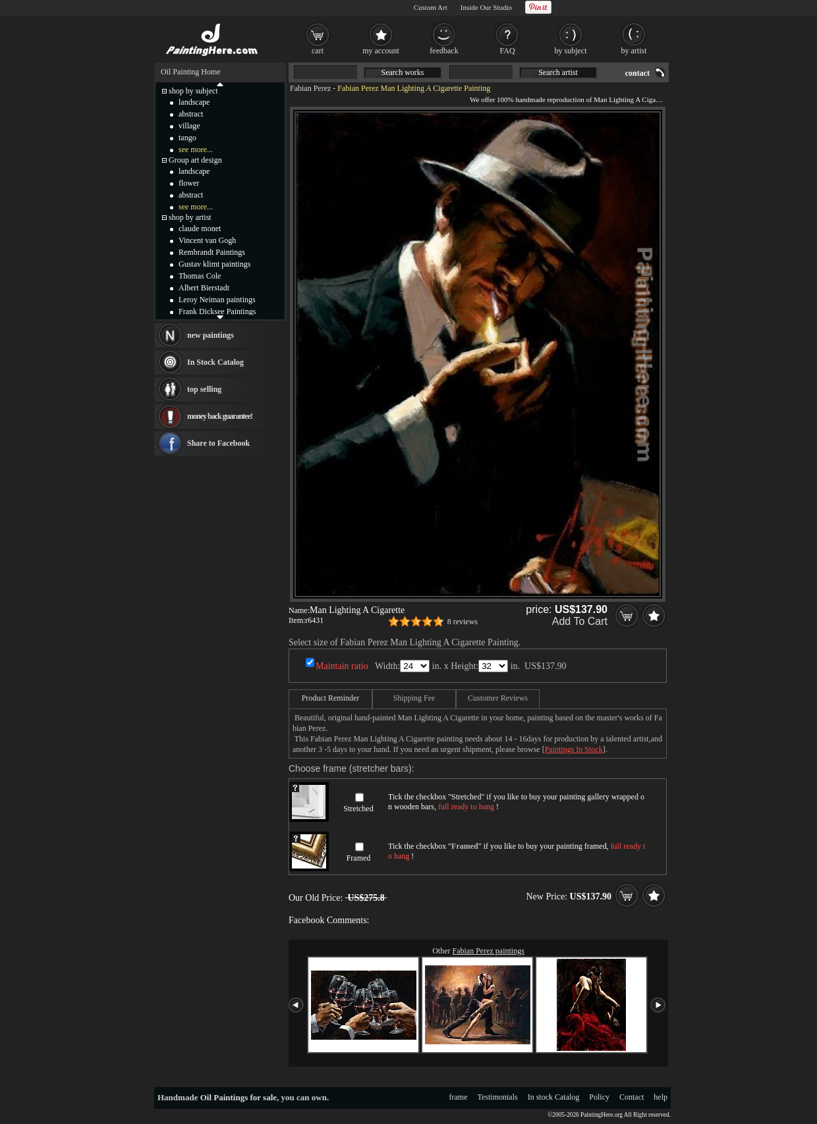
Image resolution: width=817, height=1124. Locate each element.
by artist (634, 50)
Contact (631, 1097)
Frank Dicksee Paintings (217, 311)
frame (458, 1097)
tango (187, 137)
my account (380, 50)
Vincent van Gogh (207, 240)
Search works (402, 72)
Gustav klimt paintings (214, 264)
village (189, 125)
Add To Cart (579, 621)
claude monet (200, 228)
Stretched (358, 808)
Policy (599, 1097)
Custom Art (430, 7)
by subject (571, 50)
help (660, 1097)
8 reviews (462, 621)
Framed (359, 858)
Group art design (195, 160)
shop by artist (190, 217)
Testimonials (498, 1097)
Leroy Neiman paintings (217, 299)
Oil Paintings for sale (238, 1097)
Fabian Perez (310, 88)
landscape (194, 102)
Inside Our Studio (486, 7)
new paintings (210, 335)
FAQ (507, 50)
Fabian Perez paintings (488, 950)
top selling (204, 389)
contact (637, 73)
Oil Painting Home (191, 71)
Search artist (558, 72)
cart (318, 50)
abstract (191, 114)
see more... (196, 149)
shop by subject (193, 90)
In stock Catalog (554, 1097)
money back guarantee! (219, 416)
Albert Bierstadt (204, 287)
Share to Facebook (218, 443)
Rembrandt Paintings (212, 252)
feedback (444, 50)
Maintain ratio (342, 666)
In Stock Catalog (215, 362)
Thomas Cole (200, 276)
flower (189, 183)
